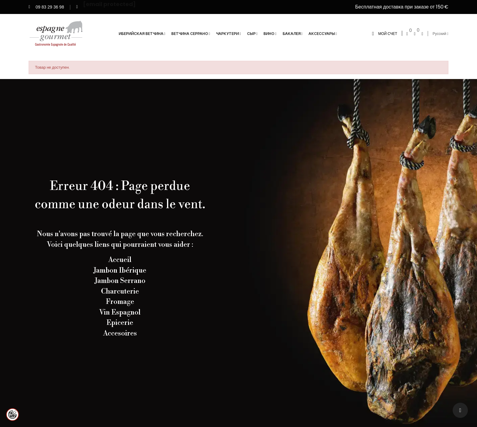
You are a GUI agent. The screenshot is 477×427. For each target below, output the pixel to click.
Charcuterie (120, 291)
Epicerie (119, 323)
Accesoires (120, 333)
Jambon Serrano (120, 281)
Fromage (120, 302)
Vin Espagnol (120, 312)
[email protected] (109, 3)
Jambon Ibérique (119, 270)
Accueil (119, 260)
